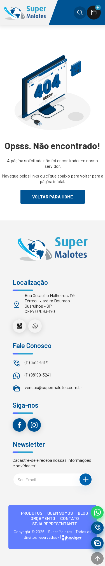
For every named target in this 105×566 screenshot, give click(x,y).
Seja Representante (54, 523)
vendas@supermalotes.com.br (53, 387)
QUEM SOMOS (60, 513)
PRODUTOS (31, 513)
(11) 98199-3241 (38, 374)
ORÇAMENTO (43, 518)
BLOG (83, 513)
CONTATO (69, 518)
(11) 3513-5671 (36, 362)
